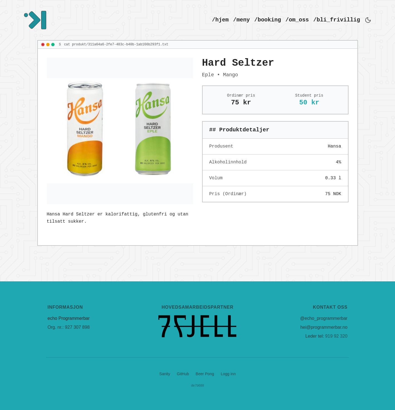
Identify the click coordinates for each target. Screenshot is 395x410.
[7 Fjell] (197, 326)
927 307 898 (77, 327)
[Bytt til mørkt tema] (368, 20)
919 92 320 (336, 336)
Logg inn (228, 374)
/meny (241, 20)
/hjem (220, 20)
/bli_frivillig (336, 20)
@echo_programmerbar (323, 318)
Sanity (164, 374)
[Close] (43, 44)
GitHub (183, 374)
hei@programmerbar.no (323, 327)
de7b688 (197, 385)
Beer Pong (205, 374)
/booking (267, 20)
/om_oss (297, 20)
